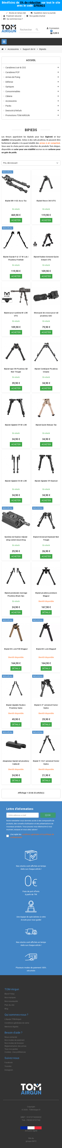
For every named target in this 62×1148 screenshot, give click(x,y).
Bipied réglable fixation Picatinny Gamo (16, 706)
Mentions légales (11, 1027)
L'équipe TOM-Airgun (13, 1019)
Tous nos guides (11, 1049)
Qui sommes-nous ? (13, 19)
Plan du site (9, 1005)
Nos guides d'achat (35, 16)
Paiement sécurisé (12, 16)
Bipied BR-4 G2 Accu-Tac (16, 201)
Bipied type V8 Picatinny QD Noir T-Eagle (16, 370)
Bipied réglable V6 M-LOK (16, 481)
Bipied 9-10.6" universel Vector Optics (46, 762)
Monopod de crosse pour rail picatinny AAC (46, 314)
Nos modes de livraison (14, 1043)
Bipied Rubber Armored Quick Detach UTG (46, 258)
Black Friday (10, 994)
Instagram (9, 1070)
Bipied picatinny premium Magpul (46, 594)
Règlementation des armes (15, 1046)
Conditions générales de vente (17, 1023)
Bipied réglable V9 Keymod (46, 481)
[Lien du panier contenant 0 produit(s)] (54, 33)
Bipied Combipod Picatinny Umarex (46, 370)
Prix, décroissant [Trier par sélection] (10, 163)
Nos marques (10, 998)
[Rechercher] (29, 29)
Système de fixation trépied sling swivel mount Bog (16, 538)
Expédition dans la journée (43, 13)
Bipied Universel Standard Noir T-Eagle (46, 538)
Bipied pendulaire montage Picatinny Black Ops (16, 594)
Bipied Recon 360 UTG (46, 201)
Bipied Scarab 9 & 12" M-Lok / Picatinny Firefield (16, 258)
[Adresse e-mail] (22, 815)
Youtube (8, 1066)
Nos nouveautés (11, 1001)
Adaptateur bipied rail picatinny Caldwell (16, 762)
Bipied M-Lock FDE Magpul (16, 649)
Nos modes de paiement (14, 1040)
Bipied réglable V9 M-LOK (16, 425)
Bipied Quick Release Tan (46, 425)
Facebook (9, 1062)
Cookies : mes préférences (15, 1052)
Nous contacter (11, 1037)
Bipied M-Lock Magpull (46, 649)
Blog (6, 1009)
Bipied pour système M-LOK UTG (16, 314)
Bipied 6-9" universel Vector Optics (46, 706)
